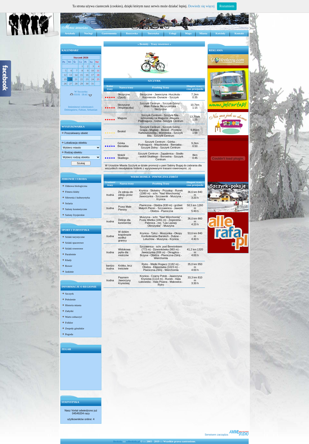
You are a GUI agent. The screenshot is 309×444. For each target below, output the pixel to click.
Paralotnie (69, 254)
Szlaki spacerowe (73, 242)
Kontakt (239, 33)
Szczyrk (68, 293)
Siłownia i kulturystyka (76, 197)
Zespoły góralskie (73, 328)
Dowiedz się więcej (201, 6)
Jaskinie (68, 271)
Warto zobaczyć (72, 316)
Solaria (67, 203)
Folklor (67, 322)
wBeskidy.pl (133, 441)
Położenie (69, 299)
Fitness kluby (70, 191)
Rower (67, 265)
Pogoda (67, 334)
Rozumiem (226, 6)
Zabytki (67, 311)
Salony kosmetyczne (74, 209)
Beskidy (117, 441)
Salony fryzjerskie (73, 214)
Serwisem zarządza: (227, 434)
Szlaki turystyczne (73, 236)
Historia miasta (71, 305)
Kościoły (220, 33)
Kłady (67, 260)
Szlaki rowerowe (72, 248)
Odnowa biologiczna (74, 185)
